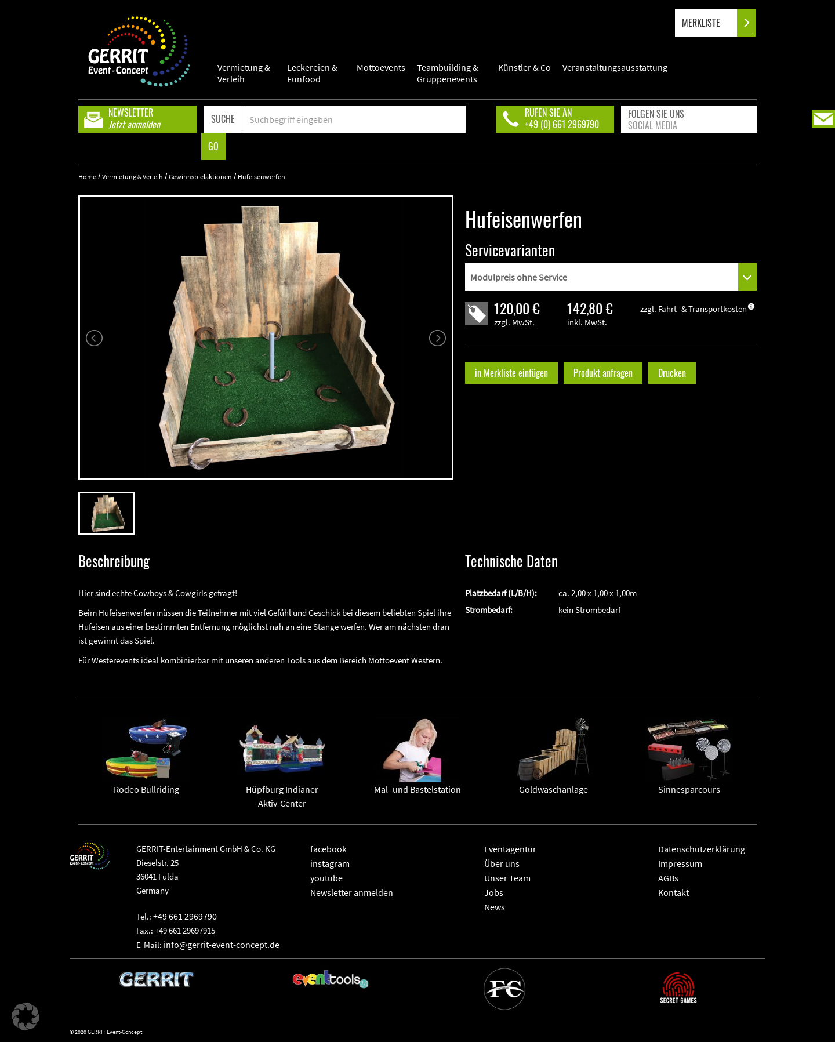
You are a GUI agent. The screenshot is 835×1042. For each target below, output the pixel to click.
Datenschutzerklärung (701, 849)
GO (213, 146)
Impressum (680, 863)
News (494, 907)
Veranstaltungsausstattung (614, 67)
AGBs (668, 878)
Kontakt (673, 892)
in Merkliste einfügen (511, 373)
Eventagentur (510, 849)
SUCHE (223, 119)
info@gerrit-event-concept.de (221, 944)
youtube (326, 878)
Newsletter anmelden (351, 892)
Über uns (502, 863)
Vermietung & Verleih (243, 73)
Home (87, 176)
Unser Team (507, 878)
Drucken (672, 373)
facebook (328, 849)
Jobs (493, 892)
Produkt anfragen (603, 373)
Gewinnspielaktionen (200, 176)
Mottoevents (381, 67)
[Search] (354, 119)
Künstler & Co (524, 67)
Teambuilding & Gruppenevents (447, 73)
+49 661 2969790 (185, 916)
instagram (330, 863)
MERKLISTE (710, 23)
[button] (25, 1016)
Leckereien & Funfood (312, 73)
